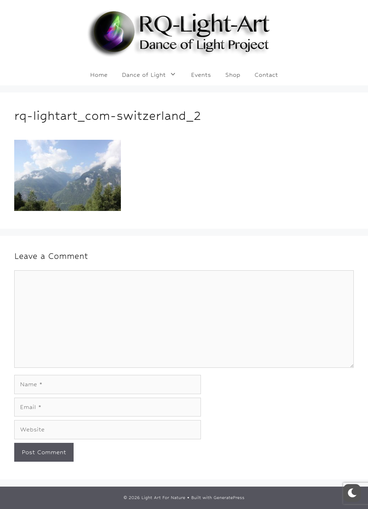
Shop (232, 74)
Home (98, 74)
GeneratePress (229, 497)
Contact (266, 74)
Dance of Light (153, 74)
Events (201, 74)
